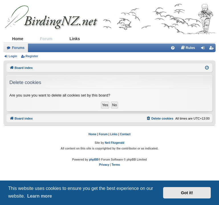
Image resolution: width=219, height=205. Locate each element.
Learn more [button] (39, 196)
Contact (125, 134)
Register (32, 56)
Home (17, 38)
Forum (46, 38)
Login (13, 56)
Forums (18, 48)
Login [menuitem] (204, 49)
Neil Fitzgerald (114, 142)
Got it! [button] (187, 192)
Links (75, 38)
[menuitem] (173, 48)
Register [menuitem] (212, 49)
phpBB (93, 159)
